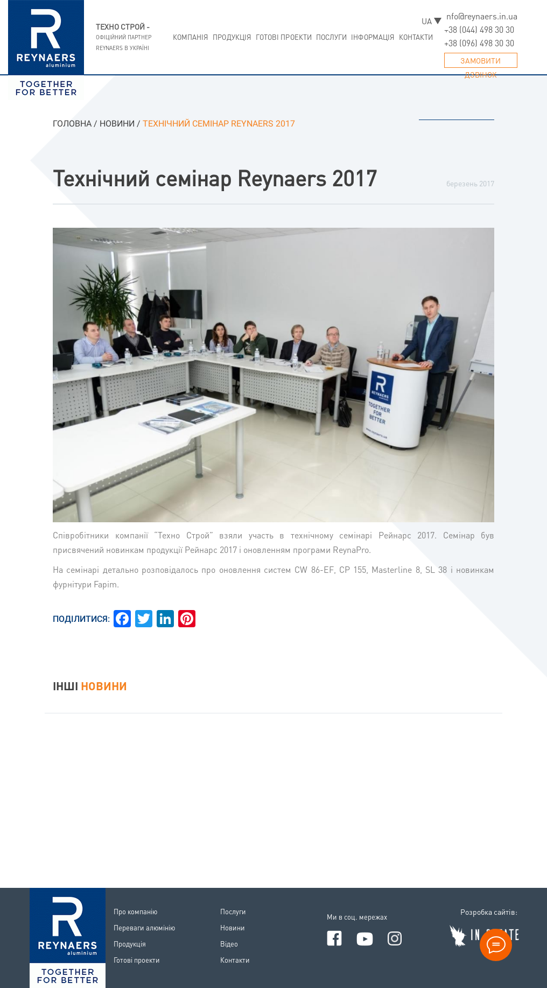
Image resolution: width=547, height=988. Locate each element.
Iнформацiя (373, 36)
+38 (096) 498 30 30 (479, 43)
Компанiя (191, 36)
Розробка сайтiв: (488, 911)
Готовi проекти (284, 36)
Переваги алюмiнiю (144, 927)
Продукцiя (232, 36)
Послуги (331, 36)
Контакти (416, 36)
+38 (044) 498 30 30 (479, 30)
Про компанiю (135, 911)
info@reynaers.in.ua (480, 16)
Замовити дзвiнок (480, 61)
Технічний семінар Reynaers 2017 (215, 177)
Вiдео (229, 943)
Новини (232, 927)
